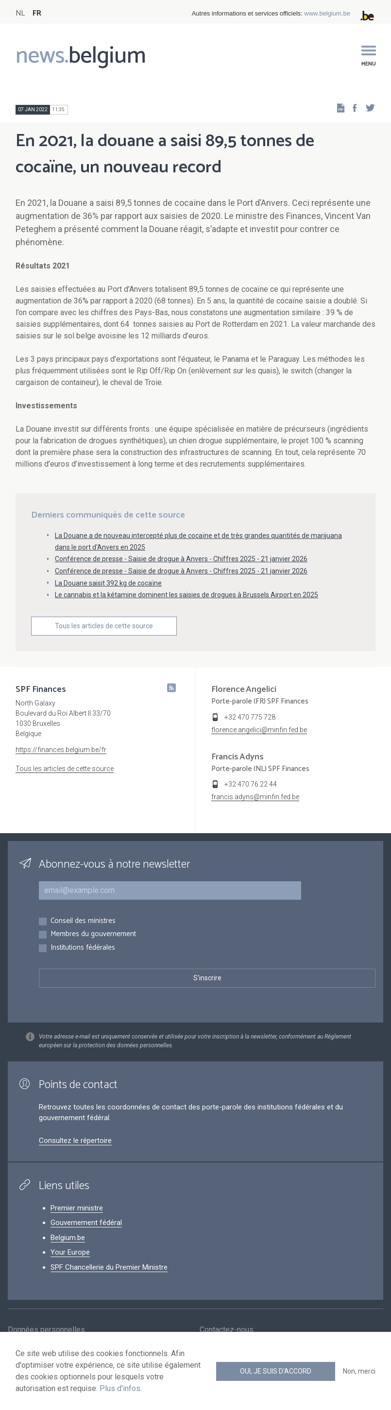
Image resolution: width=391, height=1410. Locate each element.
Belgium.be (68, 1237)
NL (20, 13)
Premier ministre (77, 1208)
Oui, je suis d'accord (275, 1371)
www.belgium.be (327, 13)
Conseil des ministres (83, 921)
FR (37, 13)
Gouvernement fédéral (86, 1222)
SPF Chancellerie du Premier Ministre (109, 1267)
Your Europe (70, 1252)
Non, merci (359, 1371)
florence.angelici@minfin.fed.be (259, 730)
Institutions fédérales (83, 948)
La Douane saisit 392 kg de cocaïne (108, 583)
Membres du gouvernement (93, 934)
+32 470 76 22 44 (250, 784)
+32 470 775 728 (249, 717)
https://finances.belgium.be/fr (61, 750)
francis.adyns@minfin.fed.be (255, 797)
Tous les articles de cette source (104, 626)
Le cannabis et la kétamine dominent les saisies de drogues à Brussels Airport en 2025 (186, 595)
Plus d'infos (120, 1388)
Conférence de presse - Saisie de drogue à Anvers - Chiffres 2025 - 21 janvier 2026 (181, 559)
